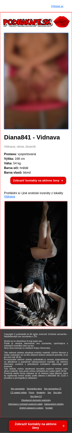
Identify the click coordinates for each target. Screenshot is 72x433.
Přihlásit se (57, 6)
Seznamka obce (34, 388)
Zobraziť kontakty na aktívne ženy (36, 180)
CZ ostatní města (19, 392)
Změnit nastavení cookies (31, 408)
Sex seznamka (18, 388)
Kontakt (49, 408)
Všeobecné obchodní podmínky (36, 400)
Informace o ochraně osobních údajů (25, 404)
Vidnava (9, 196)
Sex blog (57, 392)
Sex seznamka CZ (52, 388)
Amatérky (40, 392)
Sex (49, 392)
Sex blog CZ (36, 396)
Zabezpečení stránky (54, 404)
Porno (31, 392)
